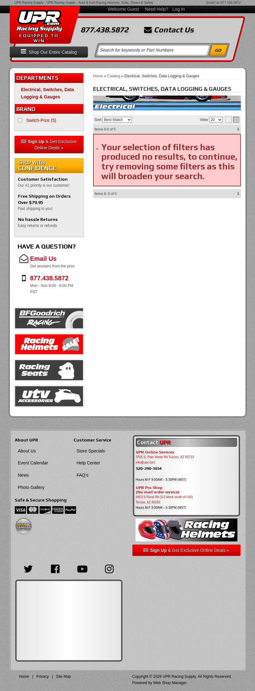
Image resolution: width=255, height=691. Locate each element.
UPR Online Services (155, 452)
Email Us (212, 2)
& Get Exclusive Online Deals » (49, 144)
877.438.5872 (230, 2)
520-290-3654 (149, 468)
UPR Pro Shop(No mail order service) (158, 489)
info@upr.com (145, 462)
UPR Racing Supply (29, 2)
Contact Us (169, 30)
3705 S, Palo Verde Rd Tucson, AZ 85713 (165, 457)
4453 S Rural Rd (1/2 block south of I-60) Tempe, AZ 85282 (164, 499)
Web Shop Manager (169, 683)
